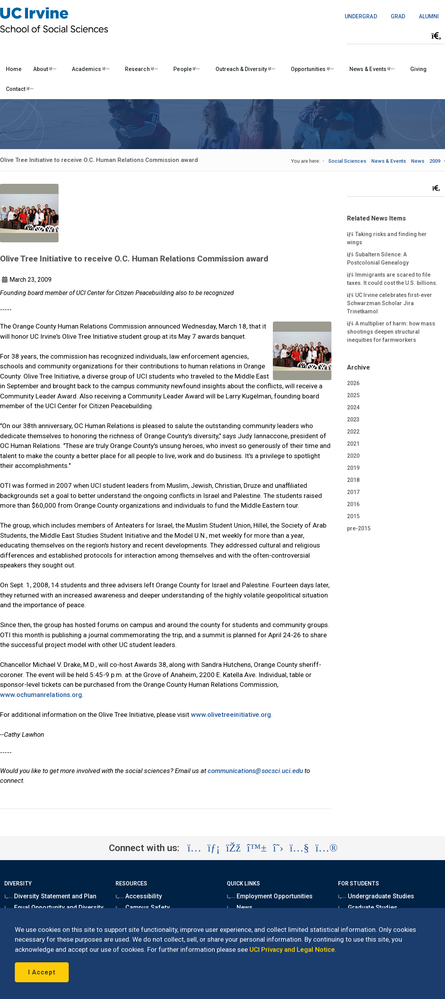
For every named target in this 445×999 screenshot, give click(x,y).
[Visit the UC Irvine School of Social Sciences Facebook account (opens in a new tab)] (233, 848)
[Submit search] (436, 35)
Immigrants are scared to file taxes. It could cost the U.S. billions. (392, 278)
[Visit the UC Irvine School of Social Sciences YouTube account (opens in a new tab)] (299, 848)
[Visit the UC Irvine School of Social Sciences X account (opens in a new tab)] (278, 848)
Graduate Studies (367, 907)
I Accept (41, 972)
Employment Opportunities (270, 896)
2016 (353, 504)
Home (13, 69)
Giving (418, 69)
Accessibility (139, 896)
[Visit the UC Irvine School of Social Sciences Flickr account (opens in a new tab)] (326, 848)
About (44, 69)
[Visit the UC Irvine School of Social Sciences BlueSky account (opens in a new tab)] (257, 848)
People (186, 69)
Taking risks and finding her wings (387, 237)
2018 (353, 480)
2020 (353, 456)
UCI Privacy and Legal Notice (292, 949)
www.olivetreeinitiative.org (231, 714)
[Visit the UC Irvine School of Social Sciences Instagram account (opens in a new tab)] (194, 848)
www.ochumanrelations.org (41, 695)
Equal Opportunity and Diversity (53, 907)
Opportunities (312, 69)
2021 (353, 444)
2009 (434, 161)
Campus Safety (142, 907)
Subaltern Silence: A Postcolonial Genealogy (378, 258)
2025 (353, 395)
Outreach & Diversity (245, 69)
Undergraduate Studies (376, 896)
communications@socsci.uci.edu (255, 771)
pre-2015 (358, 528)
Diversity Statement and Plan (50, 896)
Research (141, 69)
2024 (353, 407)
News (417, 161)
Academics (90, 69)
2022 (353, 431)
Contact (20, 89)
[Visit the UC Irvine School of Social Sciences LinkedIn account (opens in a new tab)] (214, 848)
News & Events (371, 69)
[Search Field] (396, 35)
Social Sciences (347, 161)
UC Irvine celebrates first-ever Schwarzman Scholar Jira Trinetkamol (389, 303)
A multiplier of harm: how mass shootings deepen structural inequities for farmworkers (391, 331)
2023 (353, 419)
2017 (353, 492)
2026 (353, 383)
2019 (353, 468)
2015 (353, 516)
